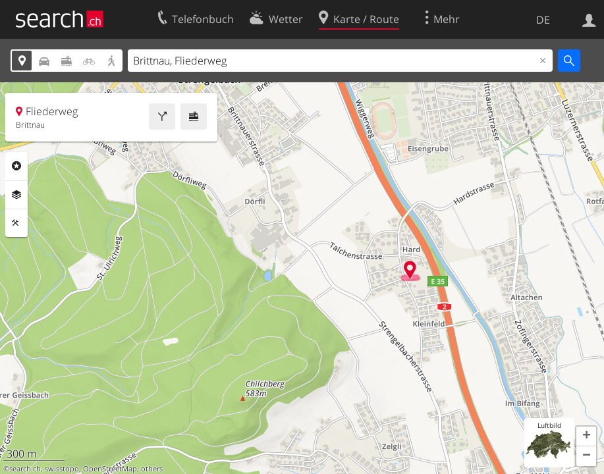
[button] (586, 436)
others (152, 468)
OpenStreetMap (110, 468)
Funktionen (16, 223)
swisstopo (62, 468)
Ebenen (16, 195)
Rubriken (16, 166)
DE (543, 20)
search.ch (25, 468)
